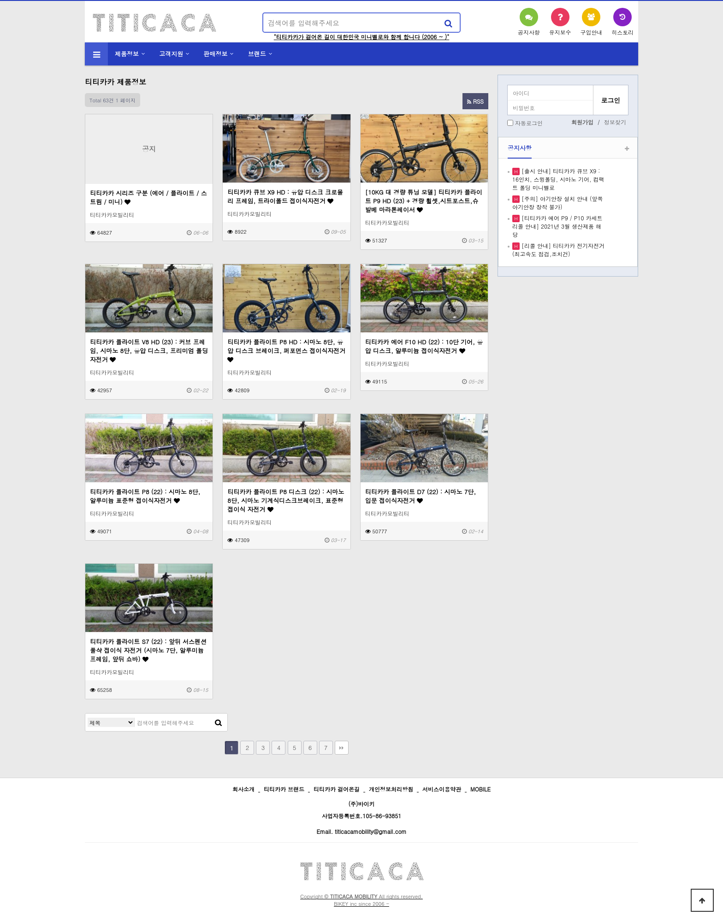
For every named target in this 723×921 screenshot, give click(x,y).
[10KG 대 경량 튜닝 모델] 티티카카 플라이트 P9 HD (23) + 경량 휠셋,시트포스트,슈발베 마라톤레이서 (423, 201)
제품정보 (127, 53)
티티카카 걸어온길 (337, 789)
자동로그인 (529, 123)
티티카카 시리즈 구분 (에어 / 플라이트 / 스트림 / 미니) (148, 197)
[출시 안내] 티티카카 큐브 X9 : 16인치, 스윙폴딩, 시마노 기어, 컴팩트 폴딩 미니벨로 (558, 179)
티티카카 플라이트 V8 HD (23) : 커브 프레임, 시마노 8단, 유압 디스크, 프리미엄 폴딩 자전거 (149, 350)
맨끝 (342, 748)
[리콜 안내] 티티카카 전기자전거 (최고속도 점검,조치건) (558, 250)
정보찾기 (615, 122)
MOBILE (480, 789)
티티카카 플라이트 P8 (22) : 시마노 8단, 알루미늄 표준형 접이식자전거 (145, 496)
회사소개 (243, 789)
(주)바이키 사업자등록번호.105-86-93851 (362, 810)
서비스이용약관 (441, 789)
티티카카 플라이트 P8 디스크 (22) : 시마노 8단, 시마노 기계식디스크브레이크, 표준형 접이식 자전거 (285, 500)
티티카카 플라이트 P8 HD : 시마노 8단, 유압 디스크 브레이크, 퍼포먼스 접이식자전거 (286, 350)
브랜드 (257, 53)
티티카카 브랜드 (284, 789)
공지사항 (520, 147)
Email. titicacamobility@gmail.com (361, 831)
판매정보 (216, 53)
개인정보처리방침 (391, 789)
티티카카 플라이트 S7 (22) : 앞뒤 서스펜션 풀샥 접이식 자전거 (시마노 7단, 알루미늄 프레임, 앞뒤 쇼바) (148, 650)
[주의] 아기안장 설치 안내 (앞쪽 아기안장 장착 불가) (557, 203)
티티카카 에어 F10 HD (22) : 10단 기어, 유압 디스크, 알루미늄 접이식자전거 (424, 346)
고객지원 (171, 53)
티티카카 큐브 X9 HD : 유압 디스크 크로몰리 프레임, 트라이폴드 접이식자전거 (285, 196)
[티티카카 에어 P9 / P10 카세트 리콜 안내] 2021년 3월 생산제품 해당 (557, 226)
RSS (475, 101)
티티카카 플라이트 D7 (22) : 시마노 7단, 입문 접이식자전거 (420, 496)
